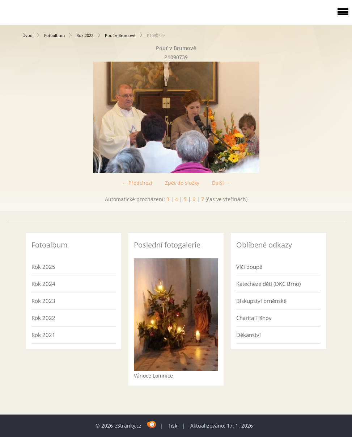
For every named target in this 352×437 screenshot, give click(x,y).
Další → (221, 182)
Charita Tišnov (254, 317)
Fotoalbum (54, 35)
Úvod (27, 35)
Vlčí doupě (249, 266)
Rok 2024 (43, 283)
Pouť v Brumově (120, 35)
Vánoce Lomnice (153, 375)
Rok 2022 (84, 35)
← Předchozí (137, 182)
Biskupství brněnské (261, 300)
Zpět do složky (182, 182)
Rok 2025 (43, 266)
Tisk (172, 425)
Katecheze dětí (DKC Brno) (268, 283)
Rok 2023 (43, 300)
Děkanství (248, 334)
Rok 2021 (43, 334)
